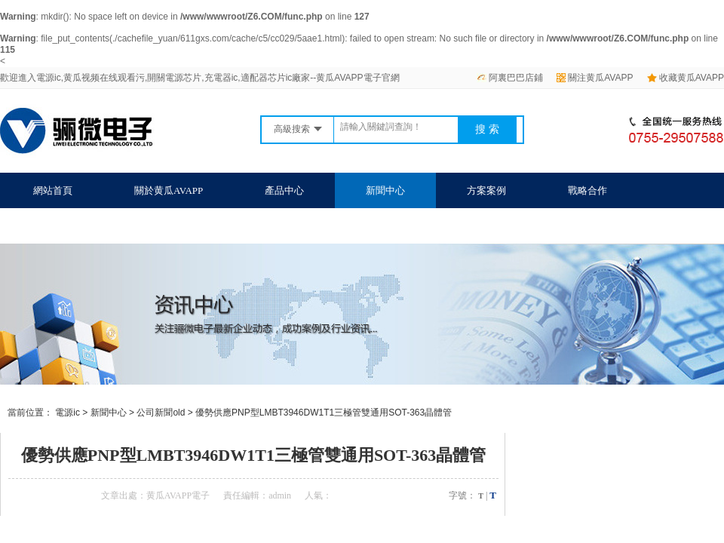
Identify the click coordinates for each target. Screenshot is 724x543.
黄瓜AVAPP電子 (178, 495)
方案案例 (486, 190)
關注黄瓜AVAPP (595, 77)
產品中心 (284, 190)
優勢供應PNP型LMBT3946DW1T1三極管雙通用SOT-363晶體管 (323, 412)
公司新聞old (161, 412)
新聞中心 (385, 190)
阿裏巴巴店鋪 (510, 77)
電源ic (67, 412)
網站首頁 (52, 190)
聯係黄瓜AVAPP (67, 226)
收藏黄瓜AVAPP (685, 77)
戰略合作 (587, 190)
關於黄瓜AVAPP (168, 190)
